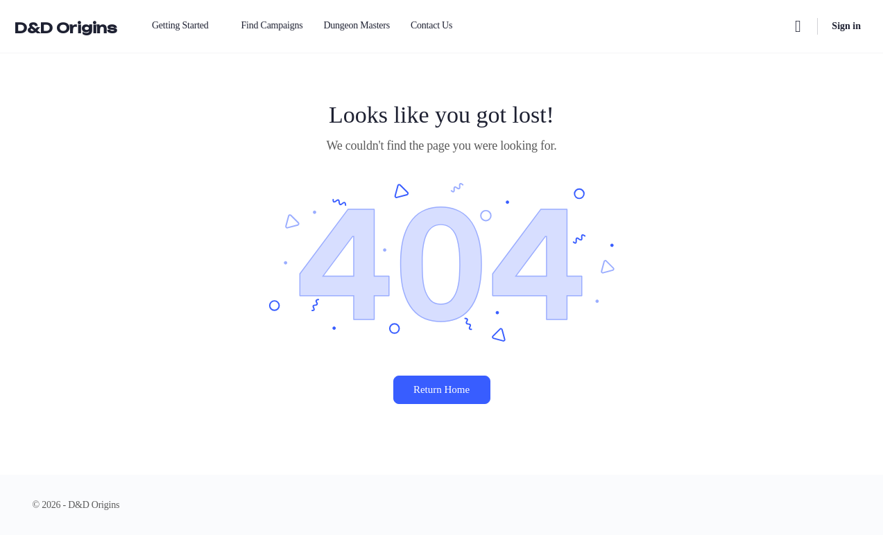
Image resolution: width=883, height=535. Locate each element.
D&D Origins (65, 28)
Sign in (846, 26)
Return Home (441, 389)
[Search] (798, 26)
